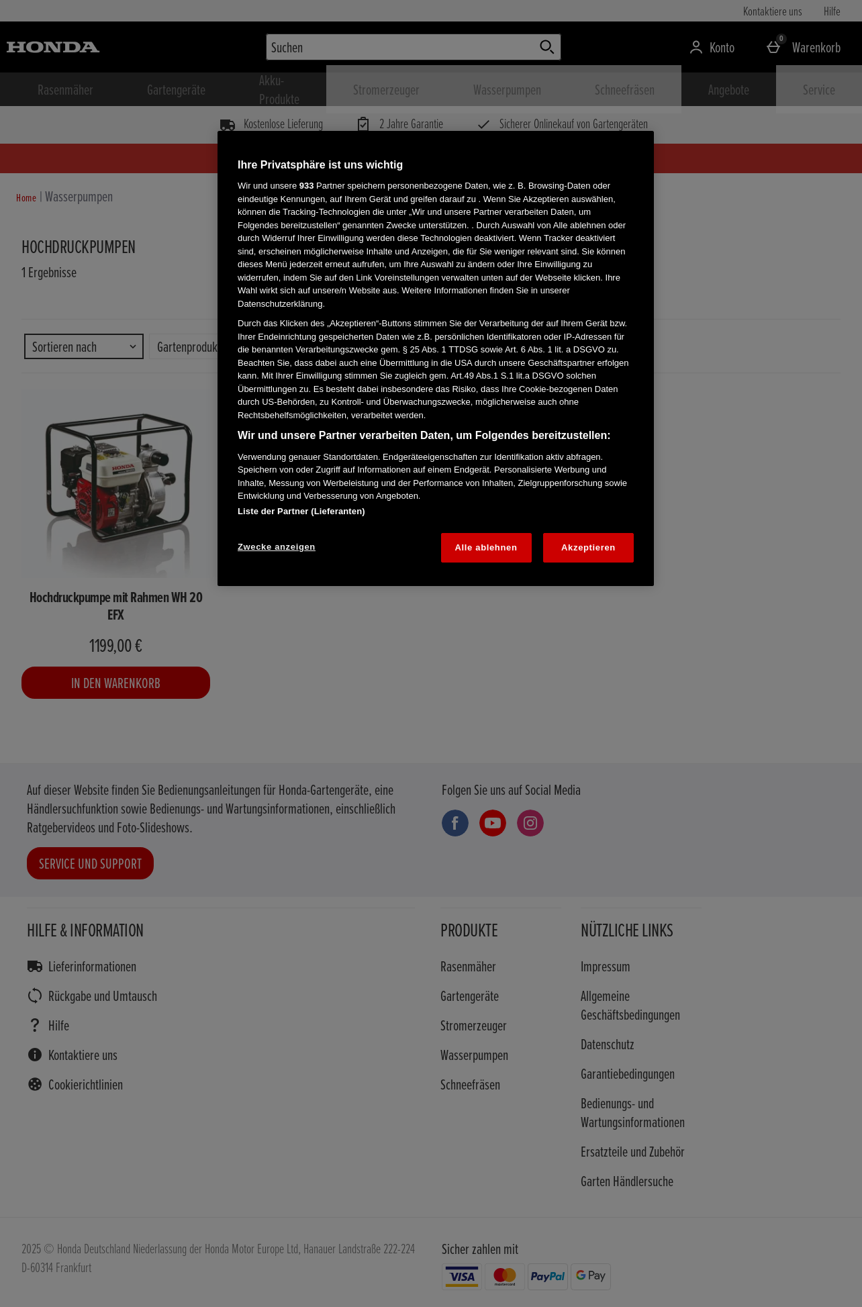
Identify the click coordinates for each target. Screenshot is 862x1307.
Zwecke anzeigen (277, 547)
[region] (436, 358)
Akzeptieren (588, 547)
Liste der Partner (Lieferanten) (301, 511)
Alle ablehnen (486, 547)
